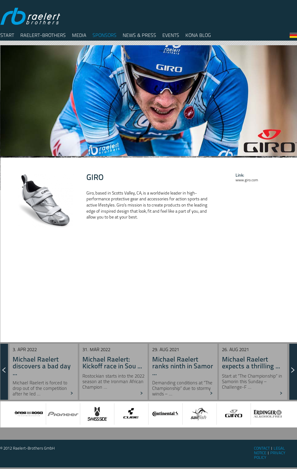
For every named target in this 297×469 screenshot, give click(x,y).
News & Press (139, 35)
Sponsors (105, 35)
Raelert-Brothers (43, 35)
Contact (262, 448)
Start (7, 35)
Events (170, 35)
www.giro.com (247, 180)
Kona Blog (198, 35)
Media (79, 35)
